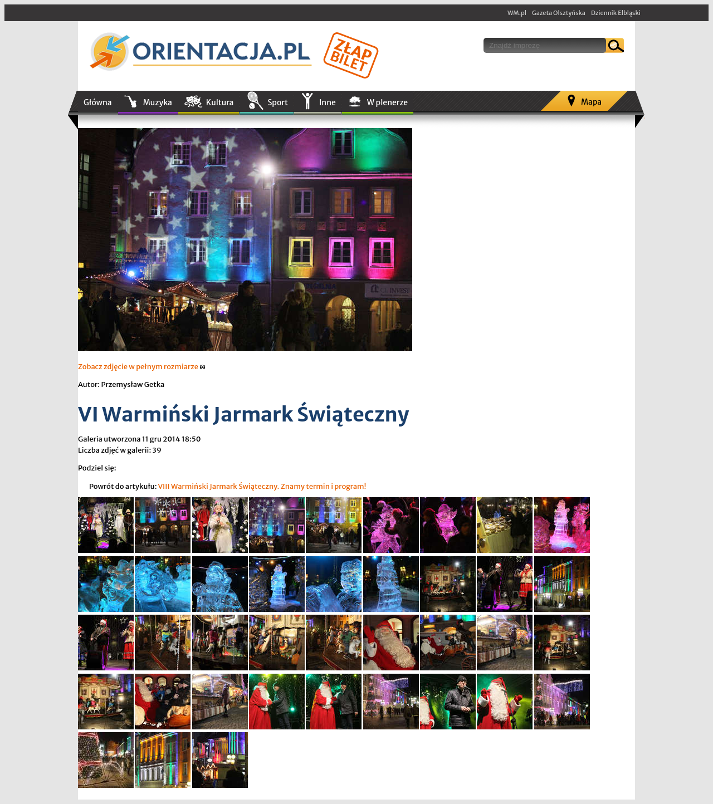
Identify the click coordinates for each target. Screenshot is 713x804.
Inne (327, 102)
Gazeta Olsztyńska (558, 13)
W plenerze (387, 102)
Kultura (220, 102)
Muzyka (157, 102)
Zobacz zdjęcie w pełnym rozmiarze (142, 366)
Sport (277, 102)
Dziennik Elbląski (616, 13)
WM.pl (516, 13)
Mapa (591, 102)
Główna (98, 102)
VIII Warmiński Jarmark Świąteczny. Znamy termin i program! (262, 486)
